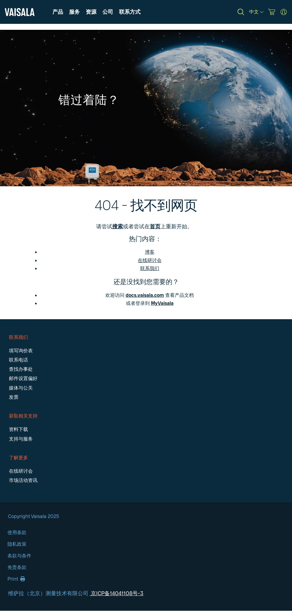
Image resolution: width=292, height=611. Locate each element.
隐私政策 (16, 544)
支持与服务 (21, 439)
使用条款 (16, 532)
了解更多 (18, 458)
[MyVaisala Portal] (283, 11)
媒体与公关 (21, 388)
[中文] (256, 12)
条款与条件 (19, 556)
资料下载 (18, 429)
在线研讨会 (150, 260)
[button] (91, 12)
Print (16, 579)
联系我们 (18, 337)
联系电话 (18, 360)
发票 (13, 397)
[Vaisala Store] (271, 11)
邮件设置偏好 (23, 378)
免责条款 (16, 567)
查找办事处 (21, 369)
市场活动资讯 (23, 480)
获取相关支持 (23, 416)
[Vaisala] (20, 12)
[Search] (240, 11)
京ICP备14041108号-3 (116, 593)
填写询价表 (21, 351)
